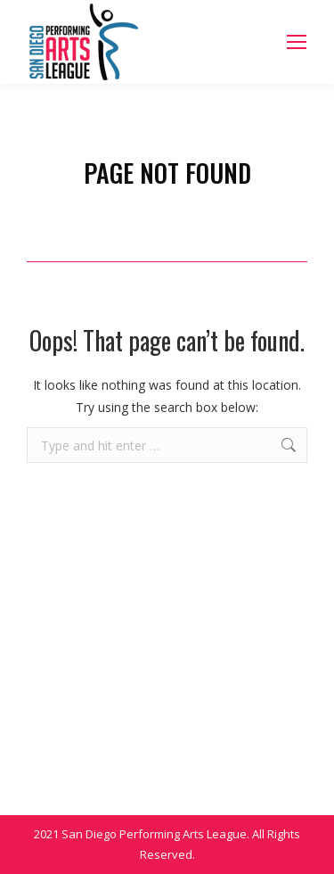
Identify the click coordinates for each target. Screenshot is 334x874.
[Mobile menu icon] (296, 42)
